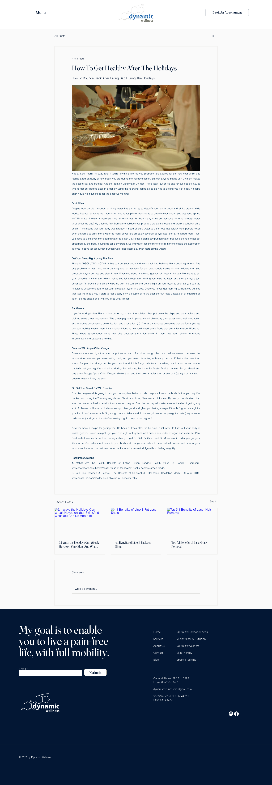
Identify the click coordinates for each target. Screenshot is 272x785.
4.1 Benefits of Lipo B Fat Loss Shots (133, 544)
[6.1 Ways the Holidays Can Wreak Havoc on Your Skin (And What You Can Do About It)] (80, 522)
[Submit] (95, 672)
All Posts (59, 35)
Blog (156, 659)
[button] (44, 13)
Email (22, 669)
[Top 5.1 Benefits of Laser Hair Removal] (192, 522)
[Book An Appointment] (227, 12)
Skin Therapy (184, 652)
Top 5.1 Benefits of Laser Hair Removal (189, 544)
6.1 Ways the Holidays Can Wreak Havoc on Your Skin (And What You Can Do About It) (79, 544)
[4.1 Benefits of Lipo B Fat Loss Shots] (136, 522)
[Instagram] (231, 713)
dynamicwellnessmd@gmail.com (172, 689)
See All (214, 501)
